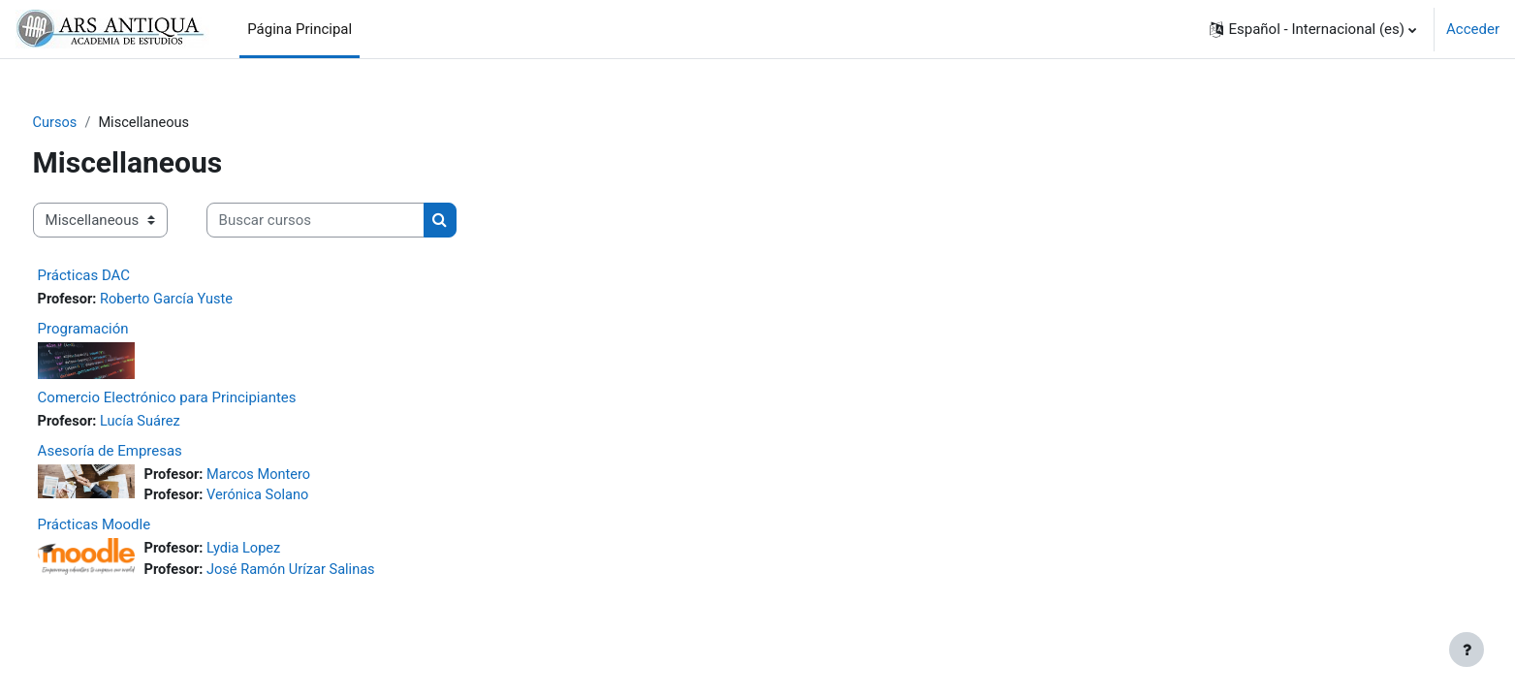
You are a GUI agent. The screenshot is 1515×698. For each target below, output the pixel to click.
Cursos (91, 123)
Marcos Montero (297, 477)
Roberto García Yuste (206, 300)
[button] (1313, 29)
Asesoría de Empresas (146, 452)
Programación (119, 330)
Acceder (1472, 29)
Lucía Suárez (179, 422)
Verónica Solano (296, 498)
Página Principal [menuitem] (299, 29)
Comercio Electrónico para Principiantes (203, 398)
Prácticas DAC (120, 276)
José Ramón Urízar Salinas (331, 574)
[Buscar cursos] (351, 221)
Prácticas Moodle (130, 528)
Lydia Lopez (282, 552)
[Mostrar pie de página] (1466, 649)
